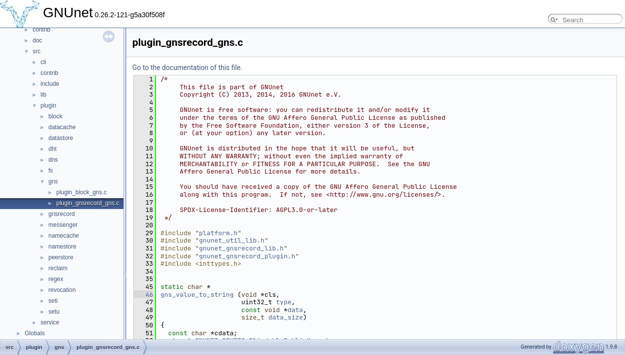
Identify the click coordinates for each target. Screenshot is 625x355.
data (295, 310)
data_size (285, 317)
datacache (62, 127)
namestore (62, 246)
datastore (60, 138)
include (49, 83)
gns (53, 181)
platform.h (218, 233)
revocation (62, 289)
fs (50, 170)
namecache (63, 235)
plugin (48, 105)
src (36, 51)
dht (52, 148)
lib (43, 94)
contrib (41, 29)
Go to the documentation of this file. (187, 67)
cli (43, 62)
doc (37, 40)
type (283, 302)
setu (54, 311)
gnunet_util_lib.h (232, 240)
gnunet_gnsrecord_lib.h (241, 248)
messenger (63, 224)
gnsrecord (61, 214)
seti (53, 300)
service (49, 322)
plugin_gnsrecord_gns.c (87, 203)
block (55, 116)
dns (53, 159)
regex (55, 279)
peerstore (61, 257)
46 (143, 294)
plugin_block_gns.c (81, 192)
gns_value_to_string (197, 294)
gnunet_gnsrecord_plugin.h (247, 256)
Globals (35, 333)
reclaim (58, 268)
